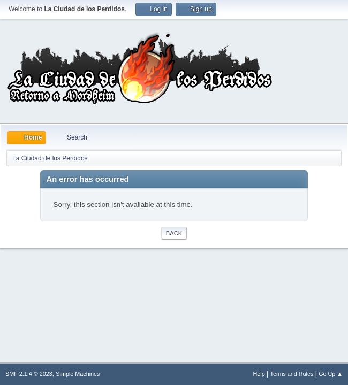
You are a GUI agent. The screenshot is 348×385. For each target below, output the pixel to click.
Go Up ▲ (331, 374)
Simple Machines (78, 374)
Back (174, 233)
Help (259, 374)
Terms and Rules (292, 374)
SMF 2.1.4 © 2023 (28, 374)
